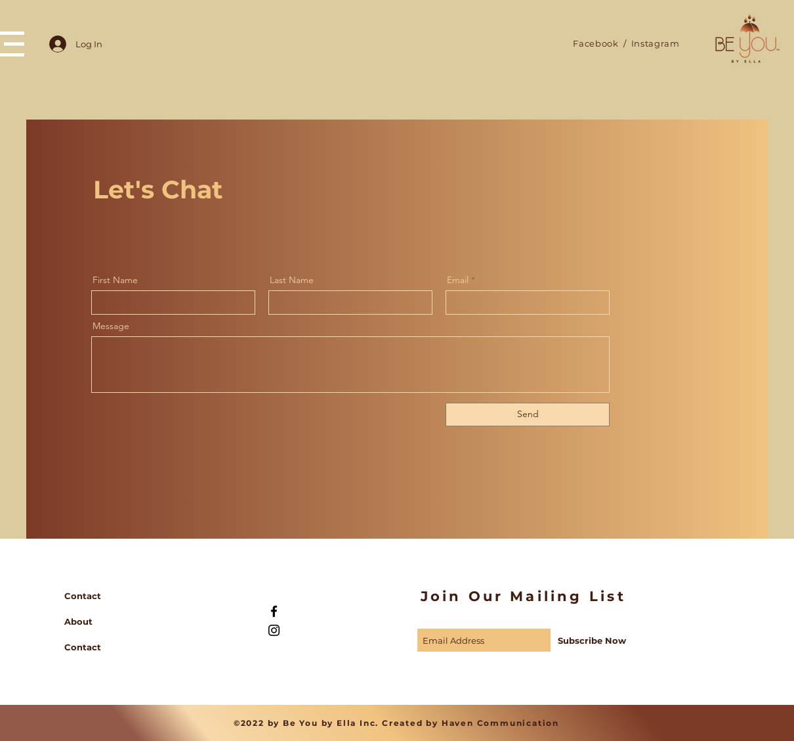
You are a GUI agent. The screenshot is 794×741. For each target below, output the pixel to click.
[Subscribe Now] (592, 640)
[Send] (528, 414)
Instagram (654, 43)
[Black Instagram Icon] (274, 630)
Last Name (292, 279)
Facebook (595, 43)
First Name (115, 279)
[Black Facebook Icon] (274, 611)
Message (111, 325)
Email (458, 279)
